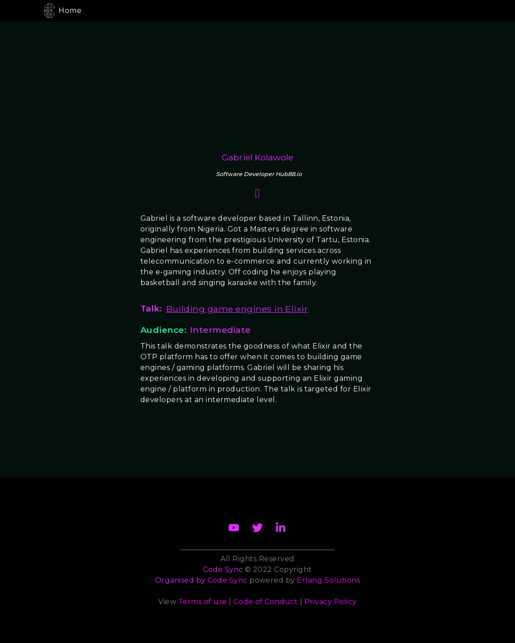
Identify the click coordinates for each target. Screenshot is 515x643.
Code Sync (227, 580)
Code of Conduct (265, 601)
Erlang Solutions (328, 580)
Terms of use (202, 601)
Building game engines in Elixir (237, 308)
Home (70, 10)
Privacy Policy (330, 601)
